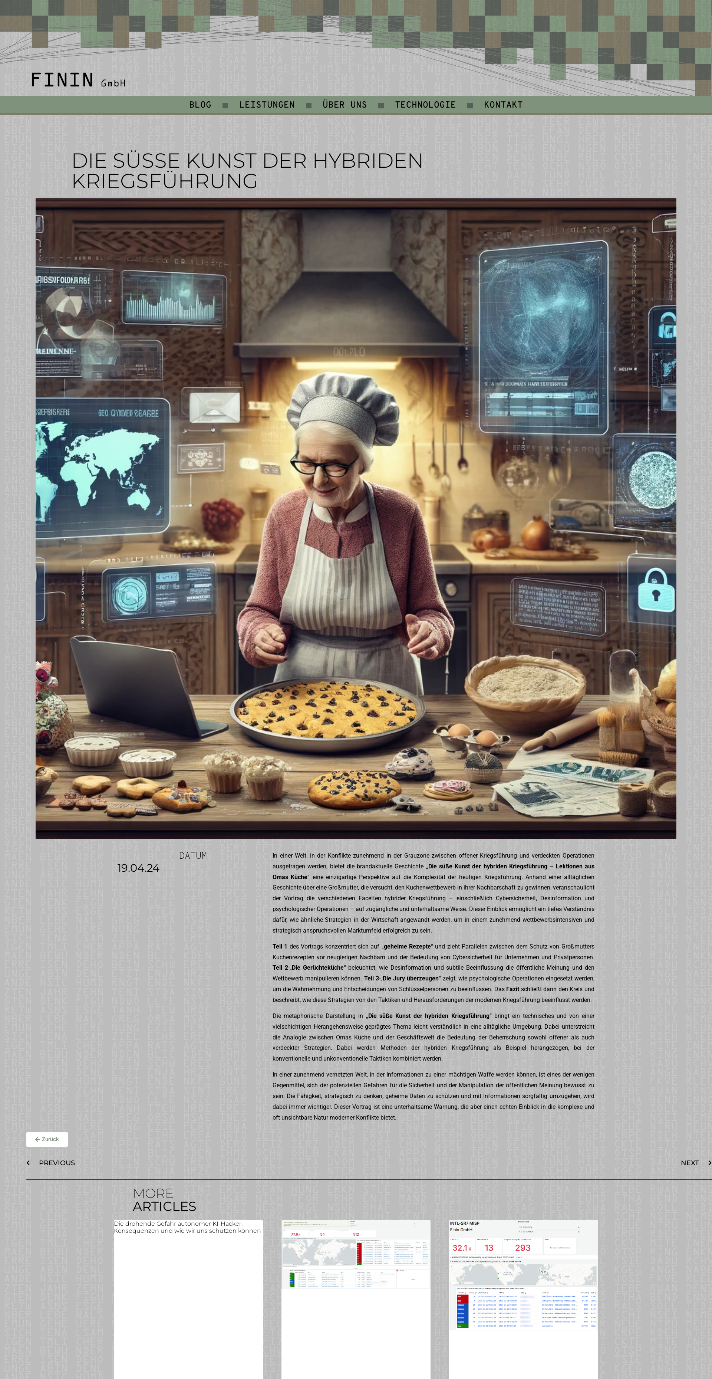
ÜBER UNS (345, 105)
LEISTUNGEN (267, 105)
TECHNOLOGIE (425, 105)
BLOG (200, 105)
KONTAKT (503, 105)
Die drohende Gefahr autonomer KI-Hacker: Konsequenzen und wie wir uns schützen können (187, 1227)
